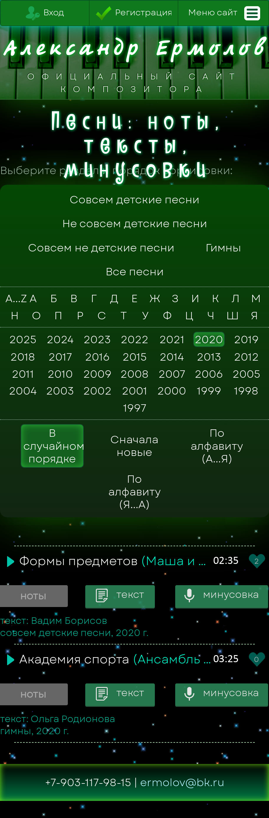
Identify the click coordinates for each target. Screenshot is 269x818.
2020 (209, 339)
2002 (97, 391)
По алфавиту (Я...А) (134, 491)
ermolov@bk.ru (182, 782)
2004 (23, 391)
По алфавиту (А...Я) (217, 445)
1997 (134, 408)
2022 (134, 339)
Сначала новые (134, 446)
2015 (134, 357)
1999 (209, 391)
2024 (60, 339)
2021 (171, 339)
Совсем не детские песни (101, 248)
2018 (22, 357)
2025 (22, 339)
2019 (246, 339)
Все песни (135, 271)
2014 (172, 357)
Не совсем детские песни (134, 223)
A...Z (13, 299)
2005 (246, 374)
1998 (246, 391)
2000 (171, 391)
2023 (97, 339)
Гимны (223, 248)
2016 (97, 357)
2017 (60, 357)
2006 (209, 374)
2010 (60, 374)
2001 (134, 391)
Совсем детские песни (134, 199)
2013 (209, 357)
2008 (134, 374)
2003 (60, 391)
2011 (23, 374)
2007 (171, 374)
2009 (97, 374)
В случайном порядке (53, 445)
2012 (246, 357)
